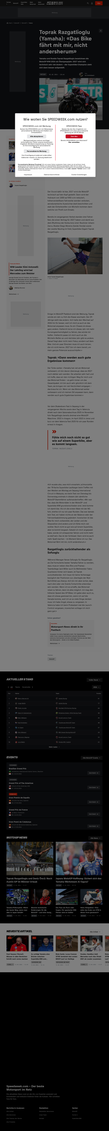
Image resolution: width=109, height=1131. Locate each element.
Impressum (28, 174)
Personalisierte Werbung (36, 151)
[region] (55, 145)
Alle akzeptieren (36, 136)
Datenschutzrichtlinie (51, 174)
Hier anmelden (74, 142)
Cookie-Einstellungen (79, 174)
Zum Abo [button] (74, 136)
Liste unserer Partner (75, 168)
